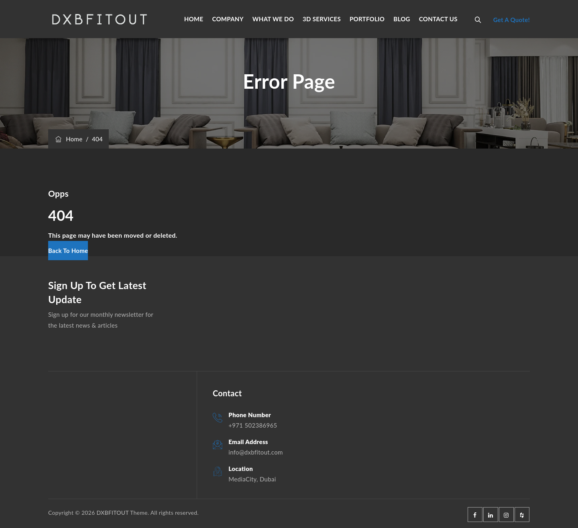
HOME (194, 18)
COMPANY (227, 18)
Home (68, 139)
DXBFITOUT (112, 512)
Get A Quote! (511, 19)
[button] (68, 250)
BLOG (401, 18)
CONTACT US (438, 18)
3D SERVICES (322, 18)
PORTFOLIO (367, 18)
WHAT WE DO (273, 18)
